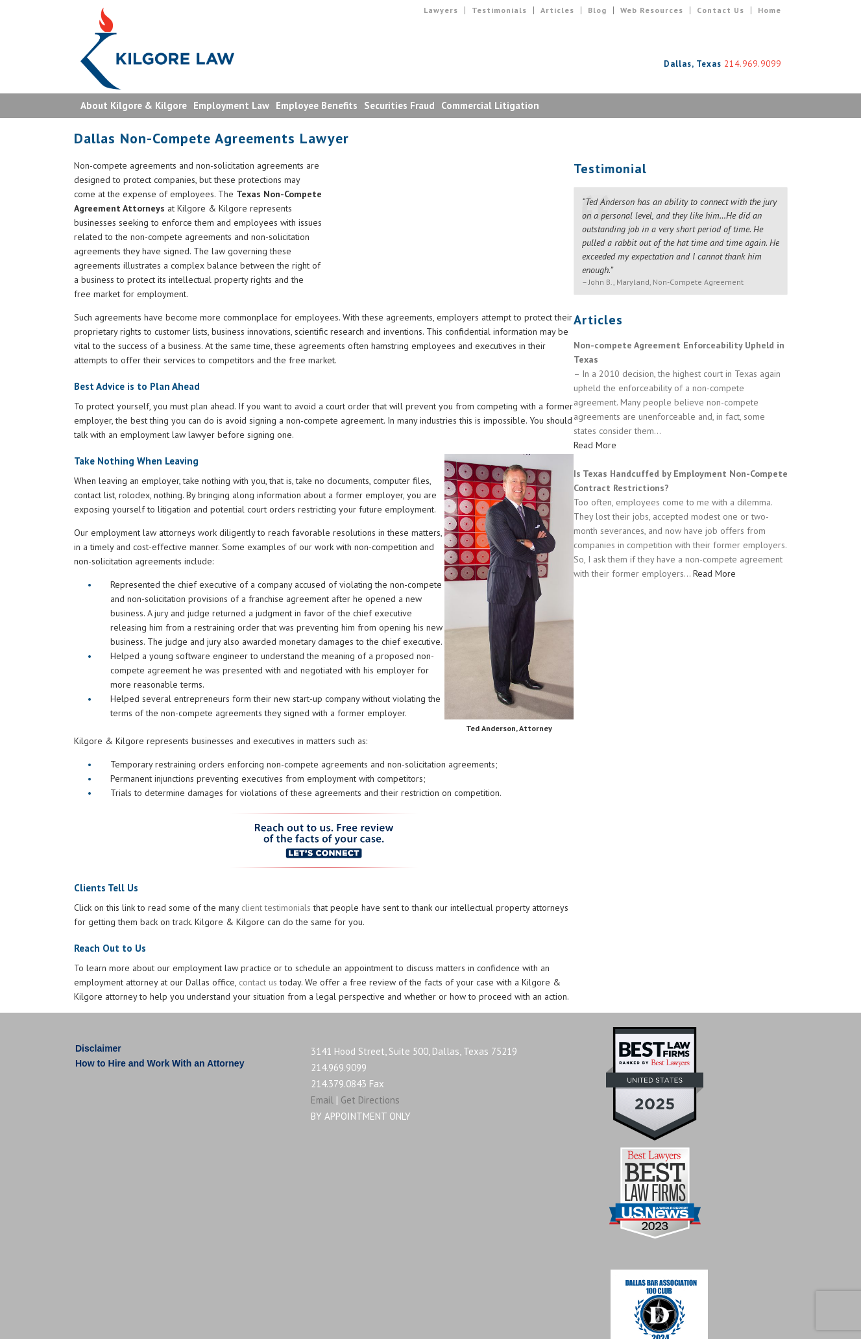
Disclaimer (98, 1048)
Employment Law (231, 105)
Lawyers (441, 10)
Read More (595, 445)
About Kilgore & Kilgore (133, 105)
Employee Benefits (317, 105)
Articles (557, 10)
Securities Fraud (399, 105)
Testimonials (499, 10)
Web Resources (651, 10)
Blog (597, 10)
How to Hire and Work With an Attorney (159, 1063)
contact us (258, 982)
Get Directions (370, 1100)
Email (322, 1100)
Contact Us (720, 10)
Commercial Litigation (490, 105)
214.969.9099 (339, 1067)
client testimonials (276, 907)
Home (769, 10)
